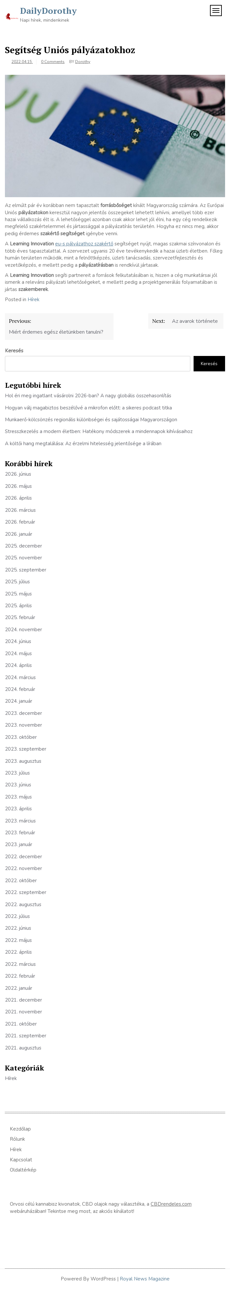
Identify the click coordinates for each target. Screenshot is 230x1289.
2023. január (18, 844)
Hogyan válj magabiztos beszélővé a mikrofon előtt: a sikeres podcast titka (88, 408)
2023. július (17, 773)
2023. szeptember (25, 749)
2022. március (20, 964)
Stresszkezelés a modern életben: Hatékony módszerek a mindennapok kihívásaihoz (99, 431)
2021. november (23, 1011)
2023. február (20, 832)
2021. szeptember (25, 1035)
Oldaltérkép (23, 1170)
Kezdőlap (20, 1129)
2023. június (18, 784)
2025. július (17, 581)
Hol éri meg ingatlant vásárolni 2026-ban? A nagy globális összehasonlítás (88, 395)
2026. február (20, 522)
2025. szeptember (25, 570)
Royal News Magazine (145, 1279)
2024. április (18, 665)
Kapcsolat (21, 1159)
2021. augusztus (23, 1048)
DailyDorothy (48, 10)
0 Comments (53, 61)
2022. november (23, 868)
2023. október (21, 737)
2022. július (17, 916)
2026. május (18, 486)
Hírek (33, 299)
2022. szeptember (25, 892)
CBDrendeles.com (171, 1204)
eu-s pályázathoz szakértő (84, 243)
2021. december (23, 1000)
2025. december (23, 546)
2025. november (23, 557)
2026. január (18, 534)
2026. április (18, 498)
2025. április (18, 605)
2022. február (20, 976)
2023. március (20, 821)
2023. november (23, 725)
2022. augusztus (23, 904)
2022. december (23, 856)
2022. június (18, 928)
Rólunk (17, 1139)
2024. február (20, 689)
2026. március (20, 510)
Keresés (14, 350)
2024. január (18, 701)
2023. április (18, 808)
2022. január (18, 988)
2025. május (18, 594)
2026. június (18, 474)
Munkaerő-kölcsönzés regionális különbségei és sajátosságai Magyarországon (91, 419)
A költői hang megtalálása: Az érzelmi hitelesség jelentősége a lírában (83, 443)
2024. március (20, 677)
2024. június (18, 641)
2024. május (18, 653)
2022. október (21, 880)
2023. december (23, 713)
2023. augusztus (23, 761)
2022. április (18, 952)
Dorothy (82, 61)
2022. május (18, 940)
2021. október (21, 1024)
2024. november (23, 629)
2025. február (20, 617)
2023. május (18, 797)
